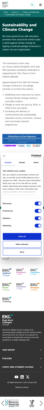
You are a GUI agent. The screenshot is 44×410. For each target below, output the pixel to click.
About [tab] (36, 162)
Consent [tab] (7, 162)
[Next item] (41, 403)
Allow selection (22, 244)
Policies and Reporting (31, 12)
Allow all (22, 236)
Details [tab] (22, 162)
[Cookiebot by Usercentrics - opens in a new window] (31, 156)
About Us (15, 12)
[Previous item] (2, 403)
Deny (22, 252)
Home (6, 12)
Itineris (26, 387)
